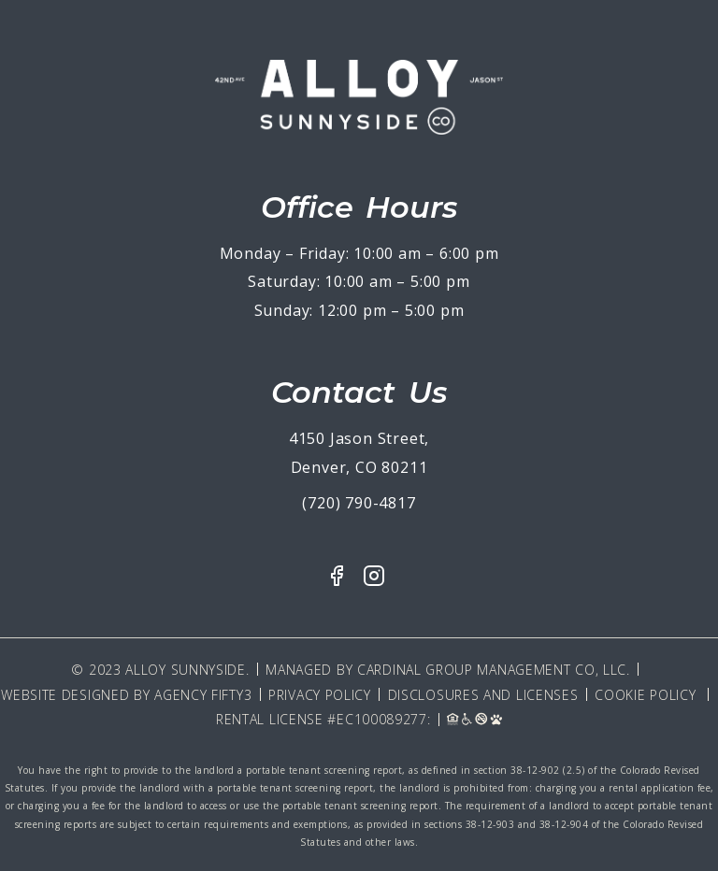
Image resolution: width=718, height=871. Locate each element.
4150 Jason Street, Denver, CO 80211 (359, 453)
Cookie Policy (645, 695)
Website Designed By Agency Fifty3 (126, 695)
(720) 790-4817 (358, 503)
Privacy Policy (319, 695)
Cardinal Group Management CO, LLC (491, 669)
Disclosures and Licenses (483, 695)
